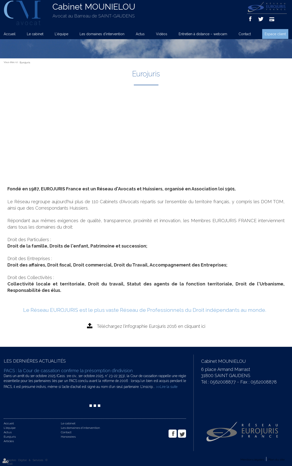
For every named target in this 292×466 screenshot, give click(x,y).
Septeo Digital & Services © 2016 (27, 462)
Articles (9, 441)
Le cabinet (35, 34)
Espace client (275, 34)
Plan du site (276, 459)
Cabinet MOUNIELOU (93, 7)
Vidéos (161, 34)
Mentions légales (252, 459)
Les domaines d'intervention (102, 34)
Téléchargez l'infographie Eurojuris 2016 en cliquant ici (151, 326)
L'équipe (61, 34)
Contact (245, 34)
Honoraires (68, 436)
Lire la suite (168, 387)
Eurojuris (25, 62)
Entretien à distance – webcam (203, 34)
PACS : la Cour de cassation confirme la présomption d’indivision (68, 370)
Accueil (10, 34)
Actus (140, 34)
